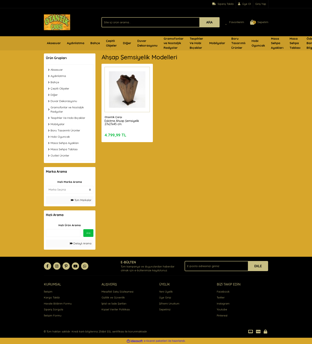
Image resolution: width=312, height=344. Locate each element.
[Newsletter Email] (226, 266)
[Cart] (259, 22)
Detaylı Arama (80, 243)
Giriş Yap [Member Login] (260, 3)
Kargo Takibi (52, 297)
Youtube (222, 309)
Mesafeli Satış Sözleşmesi (117, 291)
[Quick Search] (63, 233)
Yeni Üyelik (166, 291)
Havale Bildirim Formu (58, 303)
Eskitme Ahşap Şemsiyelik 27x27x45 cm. (122, 122)
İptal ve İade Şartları (114, 303)
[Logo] (57, 21)
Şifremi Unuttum (169, 303)
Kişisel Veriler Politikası (116, 309)
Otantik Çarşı (113, 117)
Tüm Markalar (81, 200)
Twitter (221, 297)
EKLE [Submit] (258, 266)
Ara (88, 232)
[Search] (161, 22)
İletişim (48, 291)
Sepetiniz (164, 309)
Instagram (223, 303)
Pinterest (222, 315)
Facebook (223, 291)
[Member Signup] (244, 4)
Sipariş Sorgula (53, 309)
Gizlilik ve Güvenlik (113, 297)
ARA (209, 22)
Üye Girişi (165, 297)
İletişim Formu (52, 315)
